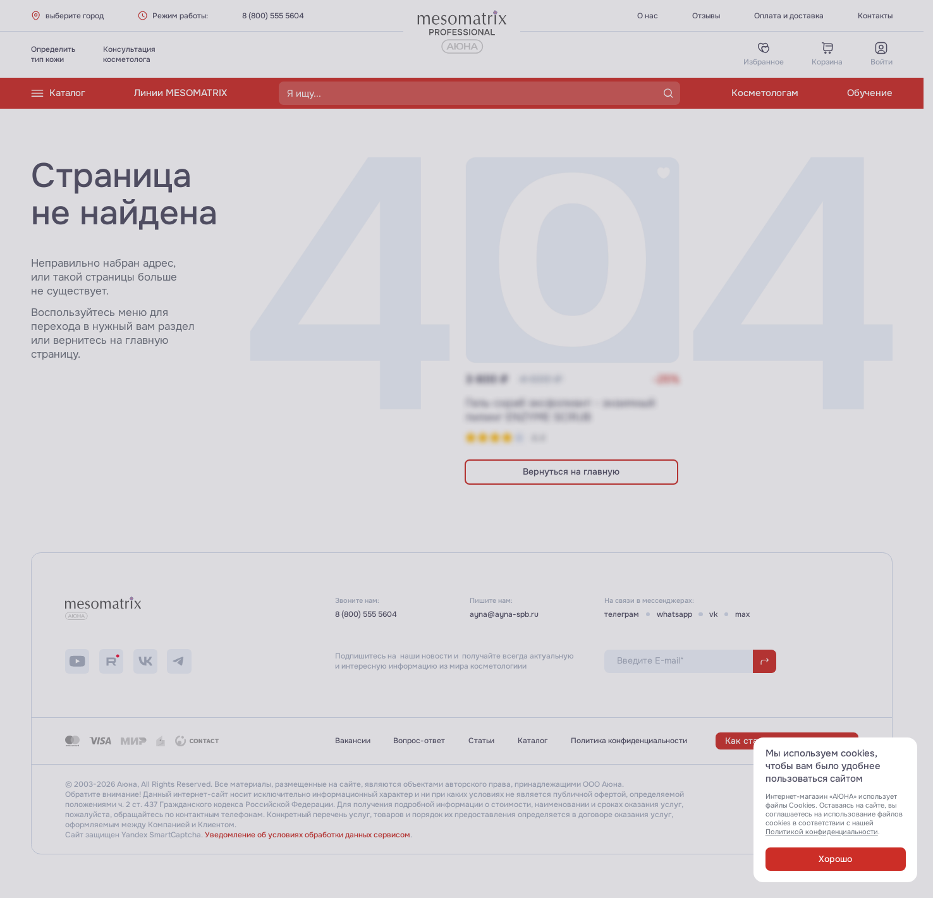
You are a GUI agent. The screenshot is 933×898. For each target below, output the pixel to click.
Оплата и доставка (789, 16)
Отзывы (706, 16)
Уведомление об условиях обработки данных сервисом (307, 835)
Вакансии (352, 741)
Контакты (875, 16)
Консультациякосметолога (129, 54)
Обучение (870, 93)
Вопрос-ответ (419, 741)
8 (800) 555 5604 (273, 16)
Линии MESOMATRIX (180, 93)
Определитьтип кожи (53, 54)
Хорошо (835, 859)
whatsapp (674, 614)
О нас (647, 16)
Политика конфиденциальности (629, 741)
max (742, 614)
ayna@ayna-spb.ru (504, 614)
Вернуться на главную (571, 471)
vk (713, 614)
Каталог (58, 93)
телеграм (621, 614)
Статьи (481, 741)
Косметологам (764, 93)
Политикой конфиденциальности (821, 832)
